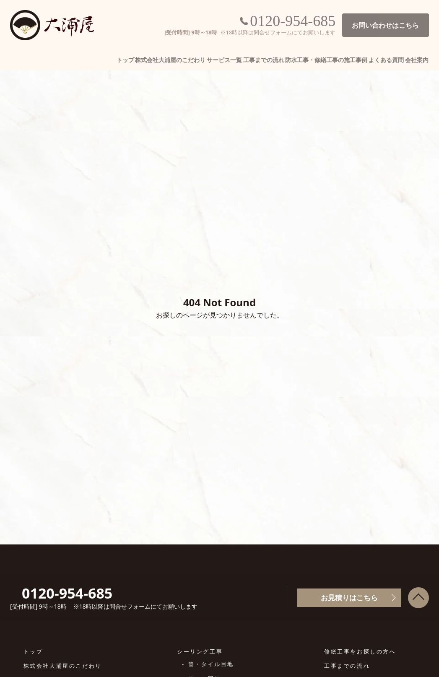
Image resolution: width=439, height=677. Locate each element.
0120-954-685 (291, 21)
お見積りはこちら (349, 597)
